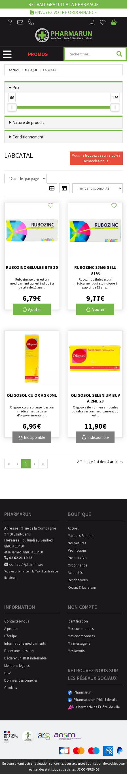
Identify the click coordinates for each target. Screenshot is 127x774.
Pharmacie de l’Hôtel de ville (92, 699)
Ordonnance (77, 565)
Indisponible (31, 437)
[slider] (12, 107)
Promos (38, 54)
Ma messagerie (79, 643)
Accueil (14, 70)
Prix (15, 87)
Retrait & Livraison (82, 587)
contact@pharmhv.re (23, 564)
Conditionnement (28, 137)
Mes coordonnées (81, 636)
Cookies (10, 687)
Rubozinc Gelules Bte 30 (32, 267)
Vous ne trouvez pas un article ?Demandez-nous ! (96, 158)
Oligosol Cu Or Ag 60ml (32, 395)
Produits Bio (77, 557)
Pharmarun (79, 692)
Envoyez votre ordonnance (63, 12)
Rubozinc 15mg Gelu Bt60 (95, 270)
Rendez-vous (78, 580)
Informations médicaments (25, 643)
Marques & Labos (81, 535)
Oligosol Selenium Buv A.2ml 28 (95, 398)
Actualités (75, 572)
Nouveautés (77, 543)
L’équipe (10, 636)
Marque (31, 70)
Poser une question (19, 650)
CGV (7, 673)
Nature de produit (28, 122)
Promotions (77, 550)
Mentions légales (16, 665)
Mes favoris (76, 650)
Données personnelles (20, 680)
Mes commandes (81, 628)
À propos (11, 628)
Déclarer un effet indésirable (25, 658)
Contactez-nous (16, 621)
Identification (78, 621)
